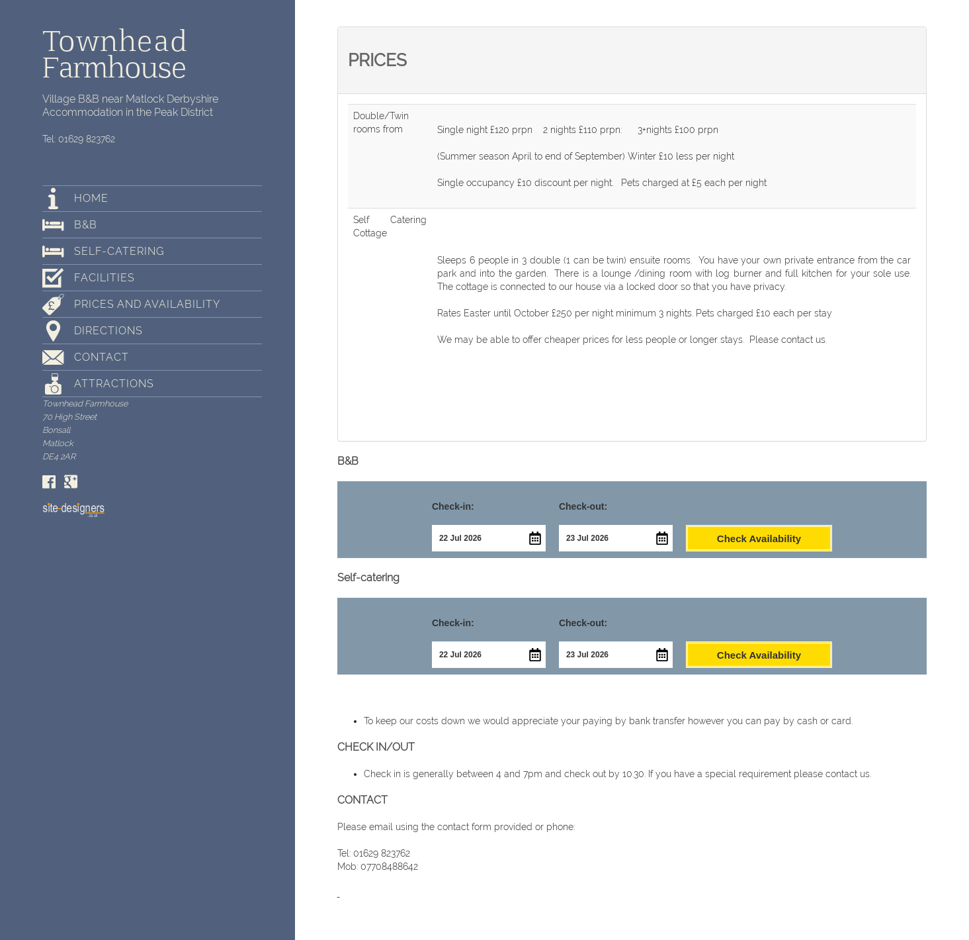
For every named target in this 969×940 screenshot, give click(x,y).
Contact (101, 357)
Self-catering (119, 251)
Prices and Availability (147, 304)
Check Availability (759, 538)
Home (91, 198)
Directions (108, 330)
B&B (85, 224)
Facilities (104, 277)
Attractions (114, 383)
